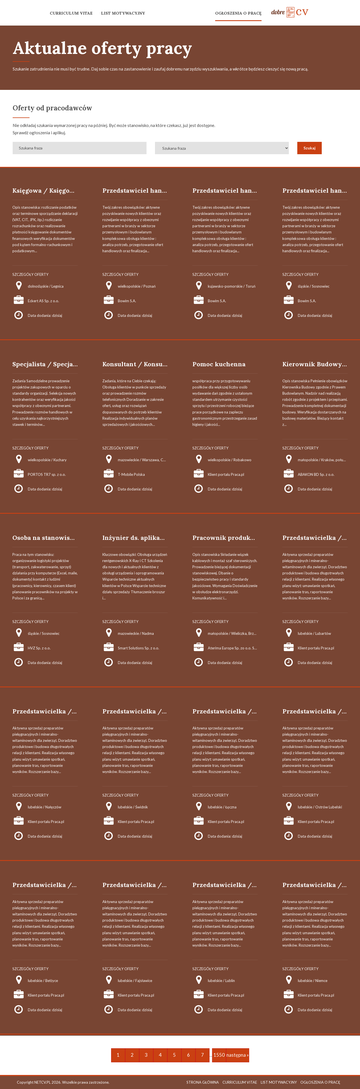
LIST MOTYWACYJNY (123, 13)
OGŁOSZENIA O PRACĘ (238, 13)
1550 (219, 1055)
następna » (237, 1055)
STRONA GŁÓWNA (202, 1082)
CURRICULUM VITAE (71, 13)
